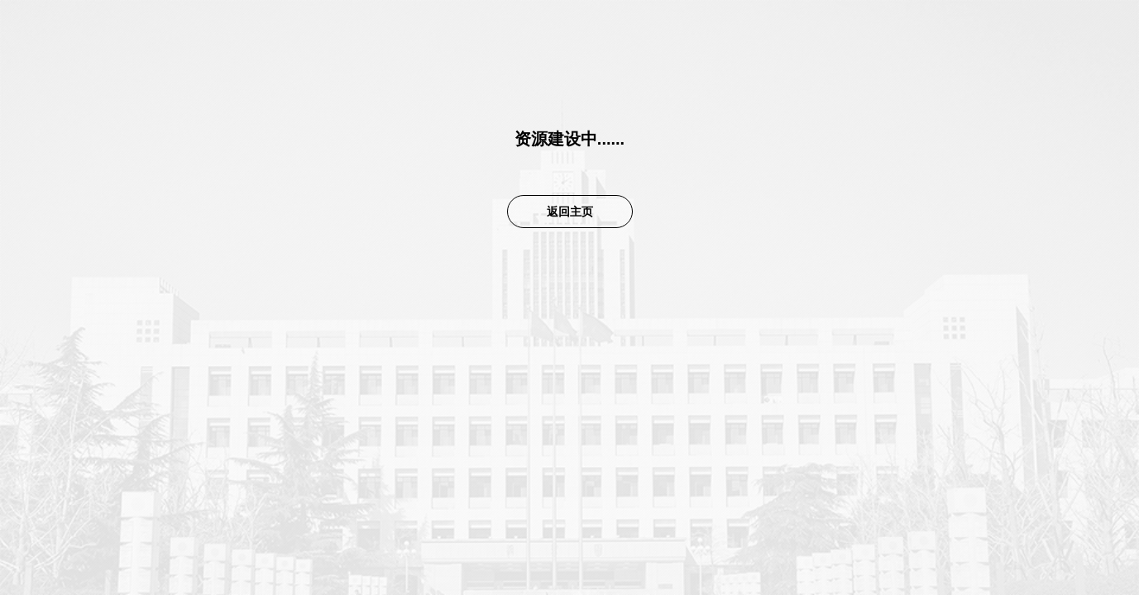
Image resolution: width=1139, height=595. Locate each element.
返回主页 (570, 211)
